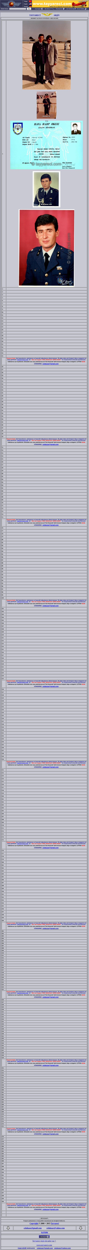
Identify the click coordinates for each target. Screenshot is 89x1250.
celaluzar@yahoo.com (55, 1228)
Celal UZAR (22, 1248)
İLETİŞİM (44, 1232)
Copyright (34, 1223)
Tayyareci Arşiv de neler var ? (44, 1241)
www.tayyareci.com (22, 359)
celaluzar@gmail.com (51, 364)
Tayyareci (55, 1223)
